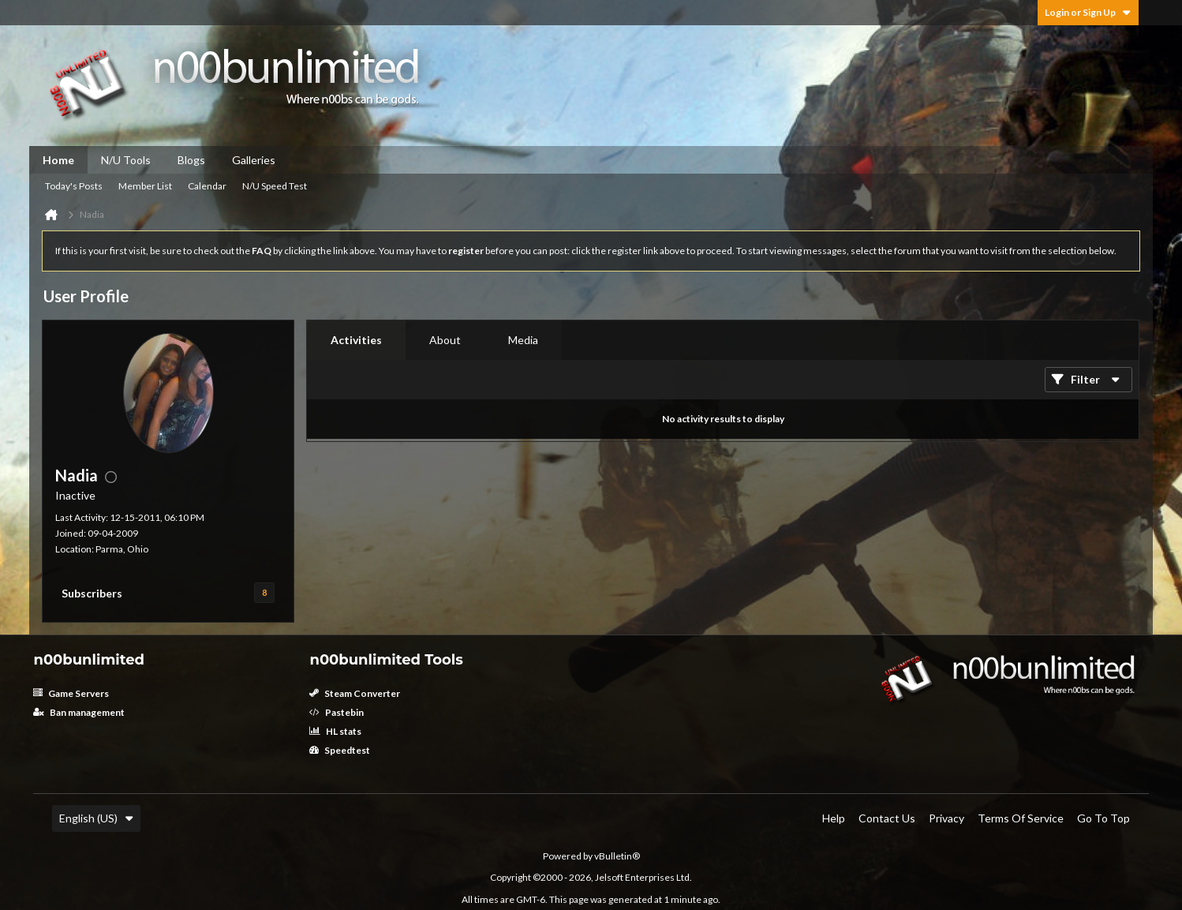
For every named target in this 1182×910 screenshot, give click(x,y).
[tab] (356, 340)
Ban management (79, 712)
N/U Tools (126, 160)
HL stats (335, 731)
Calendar (207, 186)
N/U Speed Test (274, 186)
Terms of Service (1021, 818)
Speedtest (339, 750)
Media (523, 339)
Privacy (946, 818)
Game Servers (71, 693)
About (445, 339)
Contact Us (886, 818)
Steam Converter (354, 693)
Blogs (191, 160)
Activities (356, 339)
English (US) (96, 818)
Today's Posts (74, 186)
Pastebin (336, 712)
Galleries (253, 160)
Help (833, 818)
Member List (145, 186)
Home (58, 160)
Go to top (1103, 818)
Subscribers (92, 593)
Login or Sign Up (1088, 12)
